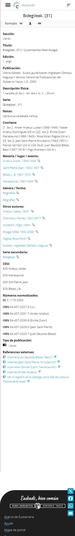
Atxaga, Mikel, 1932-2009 (18, 232)
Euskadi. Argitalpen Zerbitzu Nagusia (25, 245)
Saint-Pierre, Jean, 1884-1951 (21, 168)
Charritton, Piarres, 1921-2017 (22, 218)
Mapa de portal (15, 530)
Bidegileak (9, 257)
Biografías (9, 200)
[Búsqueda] (43, 5)
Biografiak (9, 193)
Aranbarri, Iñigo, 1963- (17, 225)
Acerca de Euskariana (19, 517)
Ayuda (8, 523)
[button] (30, 23)
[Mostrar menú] (8, 5)
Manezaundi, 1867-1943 (18, 181)
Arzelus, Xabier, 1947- (16, 211)
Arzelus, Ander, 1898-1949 (19, 161)
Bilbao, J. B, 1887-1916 (17, 174)
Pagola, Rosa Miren (14, 238)
